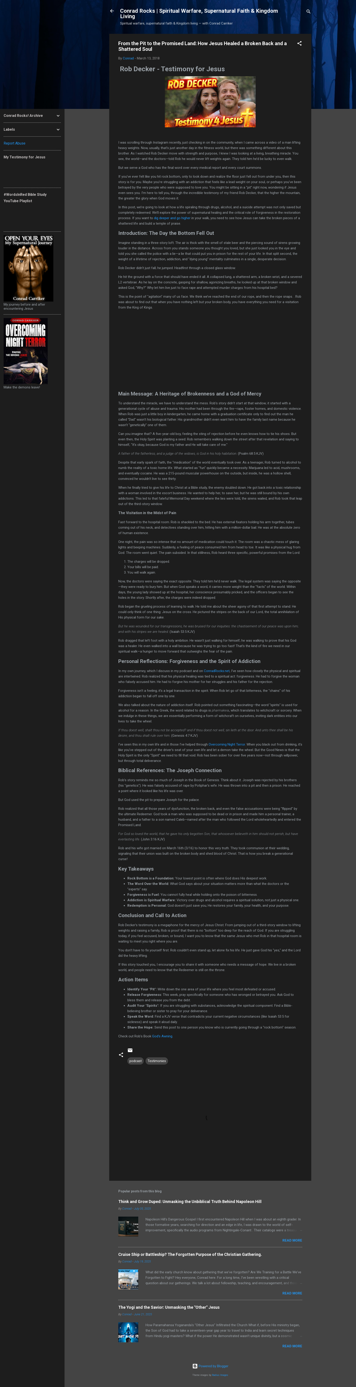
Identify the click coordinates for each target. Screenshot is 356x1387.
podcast (135, 1061)
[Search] (308, 12)
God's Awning (162, 1036)
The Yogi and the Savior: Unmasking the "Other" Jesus (169, 1307)
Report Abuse (14, 143)
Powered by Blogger (210, 1366)
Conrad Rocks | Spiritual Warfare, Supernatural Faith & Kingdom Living (199, 14)
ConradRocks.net (217, 671)
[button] (299, 44)
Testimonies (157, 1061)
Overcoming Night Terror (227, 744)
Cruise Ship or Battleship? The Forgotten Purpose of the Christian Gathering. (190, 1254)
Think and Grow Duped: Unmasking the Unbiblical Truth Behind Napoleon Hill (190, 1201)
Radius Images (220, 1375)
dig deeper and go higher (172, 218)
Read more (292, 1240)
